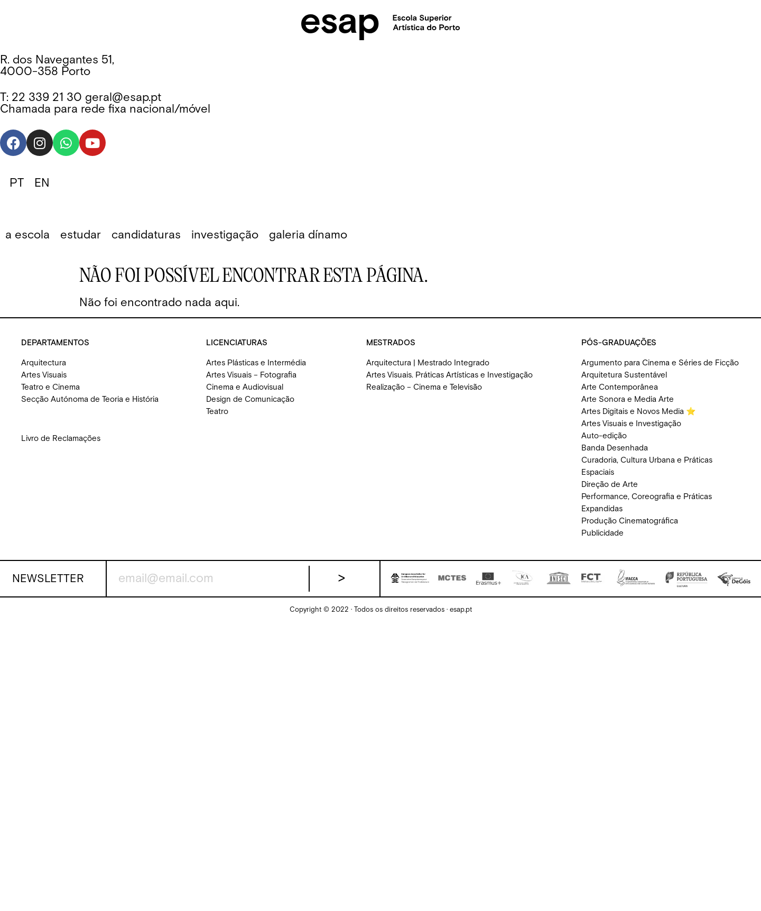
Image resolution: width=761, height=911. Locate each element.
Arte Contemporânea (619, 387)
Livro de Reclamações (60, 439)
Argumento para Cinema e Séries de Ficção (660, 363)
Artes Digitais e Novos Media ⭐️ (638, 412)
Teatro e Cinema (50, 387)
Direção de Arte (609, 485)
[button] (27, 235)
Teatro (217, 412)
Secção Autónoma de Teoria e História (90, 399)
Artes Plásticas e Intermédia (256, 363)
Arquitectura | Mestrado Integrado (427, 363)
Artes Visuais (44, 375)
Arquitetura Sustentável (624, 375)
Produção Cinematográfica (629, 521)
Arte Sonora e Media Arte (627, 399)
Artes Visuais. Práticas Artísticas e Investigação (449, 375)
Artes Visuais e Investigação (631, 424)
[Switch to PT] (16, 183)
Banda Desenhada (614, 448)
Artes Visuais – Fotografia (251, 375)
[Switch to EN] (42, 183)
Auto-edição (604, 436)
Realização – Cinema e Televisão (424, 387)
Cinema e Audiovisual (244, 387)
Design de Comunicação (250, 399)
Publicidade (602, 533)
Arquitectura (43, 363)
